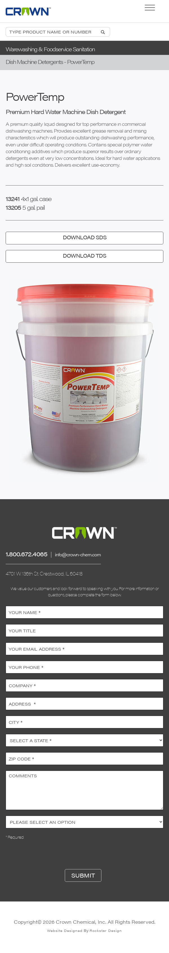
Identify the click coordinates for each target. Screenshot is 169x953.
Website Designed (65, 930)
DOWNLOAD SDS (84, 237)
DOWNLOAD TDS (84, 255)
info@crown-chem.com (78, 554)
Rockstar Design (106, 930)
